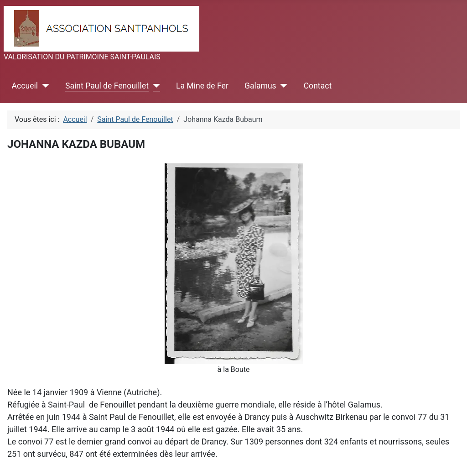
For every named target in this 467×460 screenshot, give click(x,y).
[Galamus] (282, 86)
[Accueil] (43, 86)
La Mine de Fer (202, 85)
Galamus (260, 85)
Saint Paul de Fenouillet (107, 85)
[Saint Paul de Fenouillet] (154, 86)
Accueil (25, 85)
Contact (318, 85)
